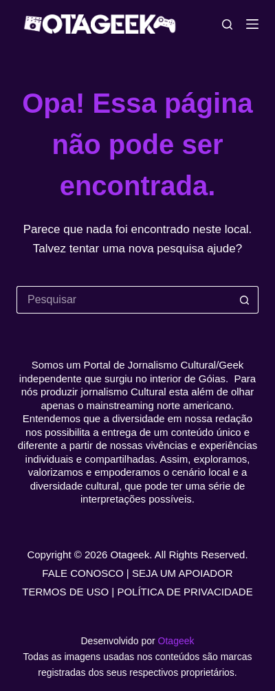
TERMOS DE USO (65, 591)
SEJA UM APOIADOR (182, 573)
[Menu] (252, 24)
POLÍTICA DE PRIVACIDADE (184, 591)
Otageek (176, 640)
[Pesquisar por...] (123, 300)
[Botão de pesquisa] (244, 300)
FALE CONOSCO (82, 573)
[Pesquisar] (227, 24)
